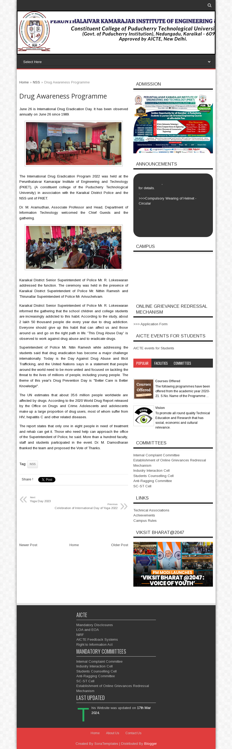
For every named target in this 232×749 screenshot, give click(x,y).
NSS (33, 464)
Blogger (150, 744)
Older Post (119, 545)
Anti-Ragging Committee (152, 481)
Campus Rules (145, 521)
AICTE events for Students (153, 348)
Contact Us (133, 733)
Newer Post (28, 545)
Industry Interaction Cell (151, 470)
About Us (112, 733)
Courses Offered (167, 381)
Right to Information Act (94, 645)
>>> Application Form (150, 324)
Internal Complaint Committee (156, 455)
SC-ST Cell (142, 486)
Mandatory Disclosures (94, 625)
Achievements (144, 515)
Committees (182, 363)
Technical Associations (151, 510)
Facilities (161, 363)
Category (143, 372)
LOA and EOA (87, 630)
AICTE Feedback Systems (97, 639)
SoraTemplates (106, 744)
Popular (142, 363)
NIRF (80, 635)
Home (74, 545)
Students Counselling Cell (153, 476)
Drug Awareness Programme (63, 96)
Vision (160, 408)
